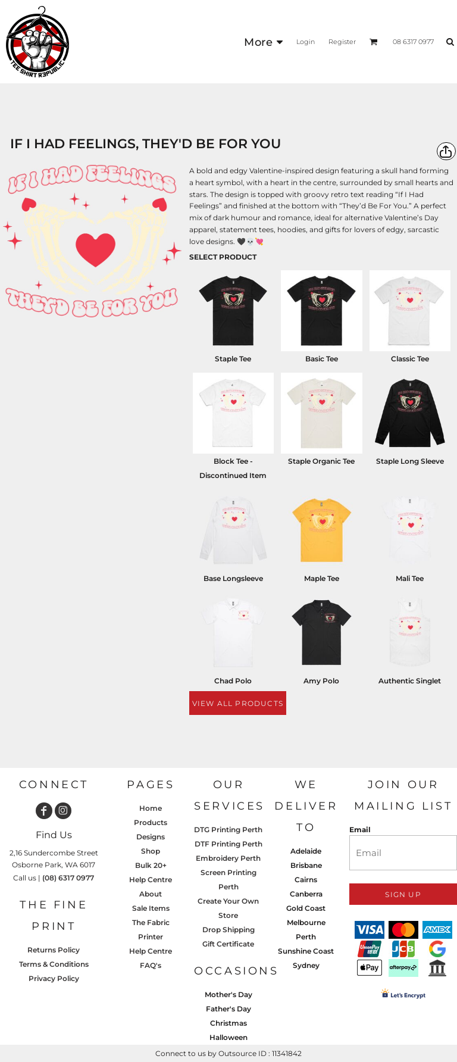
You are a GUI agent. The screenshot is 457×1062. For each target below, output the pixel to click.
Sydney (306, 965)
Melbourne (306, 922)
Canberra (306, 893)
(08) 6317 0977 (68, 877)
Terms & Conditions (54, 964)
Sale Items (151, 908)
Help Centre (150, 879)
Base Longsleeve (233, 578)
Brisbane (306, 865)
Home (150, 808)
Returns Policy (53, 949)
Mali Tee (410, 578)
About (150, 893)
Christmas (228, 1023)
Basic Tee (321, 358)
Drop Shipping (228, 929)
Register (342, 42)
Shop (150, 851)
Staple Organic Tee (321, 461)
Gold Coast (305, 908)
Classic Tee (410, 358)
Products (150, 822)
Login (305, 42)
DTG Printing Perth (228, 829)
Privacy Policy (54, 978)
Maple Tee (321, 578)
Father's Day (228, 1008)
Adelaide (305, 851)
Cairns (306, 879)
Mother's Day (228, 994)
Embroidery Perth (228, 858)
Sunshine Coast (306, 951)
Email (360, 829)
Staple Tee (233, 358)
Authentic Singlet (409, 680)
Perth (306, 936)
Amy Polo (321, 680)
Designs (150, 836)
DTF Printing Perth (228, 843)
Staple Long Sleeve (410, 461)
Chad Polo (233, 680)
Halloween (228, 1037)
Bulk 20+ (151, 865)
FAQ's (150, 965)
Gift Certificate (228, 943)
